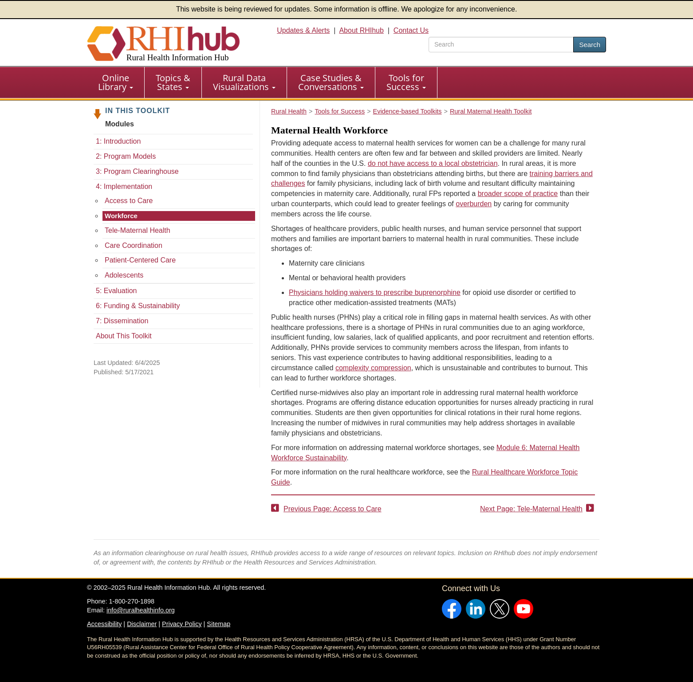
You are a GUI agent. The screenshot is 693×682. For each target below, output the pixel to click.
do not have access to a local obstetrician (433, 163)
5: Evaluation (116, 290)
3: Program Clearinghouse (137, 171)
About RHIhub (361, 30)
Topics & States (173, 82)
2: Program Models (126, 156)
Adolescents (124, 275)
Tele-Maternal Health (137, 230)
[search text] (501, 44)
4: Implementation (124, 186)
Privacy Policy (182, 623)
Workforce (121, 215)
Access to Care (129, 200)
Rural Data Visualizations (244, 82)
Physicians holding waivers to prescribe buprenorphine (375, 292)
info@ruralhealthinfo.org (140, 610)
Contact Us (411, 30)
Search (589, 44)
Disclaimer (142, 623)
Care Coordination (133, 245)
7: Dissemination (122, 321)
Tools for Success (406, 82)
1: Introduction (118, 141)
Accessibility (104, 623)
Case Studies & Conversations (331, 82)
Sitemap (218, 623)
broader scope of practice (518, 193)
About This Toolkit (124, 336)
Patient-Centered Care (140, 260)
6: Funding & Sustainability (138, 306)
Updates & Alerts (303, 30)
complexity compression (373, 368)
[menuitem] (116, 82)
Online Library (115, 82)
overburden (474, 204)
